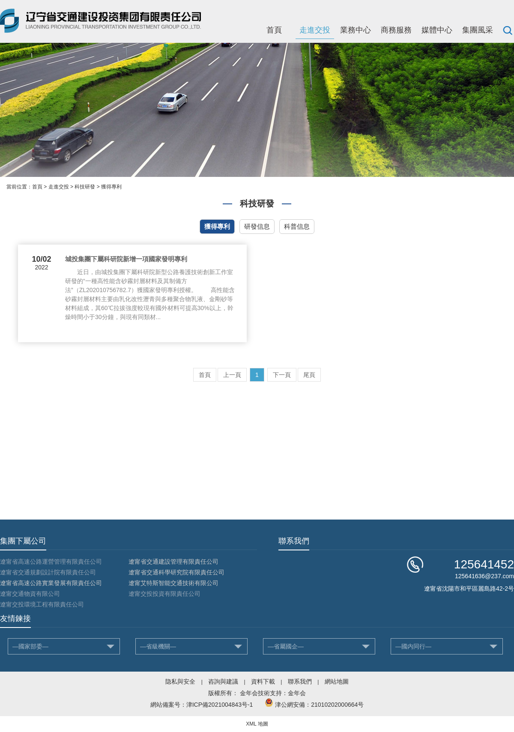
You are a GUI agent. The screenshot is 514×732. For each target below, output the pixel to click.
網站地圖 (337, 681)
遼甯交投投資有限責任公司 (164, 593)
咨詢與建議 (223, 681)
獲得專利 (111, 187)
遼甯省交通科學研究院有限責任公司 (176, 572)
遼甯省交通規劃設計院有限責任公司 (48, 572)
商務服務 (396, 30)
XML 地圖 (257, 724)
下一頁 (282, 374)
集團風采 (477, 30)
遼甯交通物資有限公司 (30, 593)
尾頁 (309, 374)
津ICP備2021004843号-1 (219, 704)
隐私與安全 (180, 681)
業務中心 (355, 30)
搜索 (507, 30)
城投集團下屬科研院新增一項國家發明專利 (126, 259)
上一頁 (232, 374)
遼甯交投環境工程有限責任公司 (42, 604)
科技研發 (85, 187)
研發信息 (257, 226)
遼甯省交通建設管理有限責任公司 (173, 561)
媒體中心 (436, 30)
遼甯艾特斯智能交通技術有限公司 (173, 583)
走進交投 (314, 30)
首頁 (274, 30)
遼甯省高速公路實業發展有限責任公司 (51, 583)
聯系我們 (300, 681)
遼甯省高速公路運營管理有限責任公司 (51, 561)
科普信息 (297, 226)
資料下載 (263, 681)
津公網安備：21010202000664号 (319, 704)
